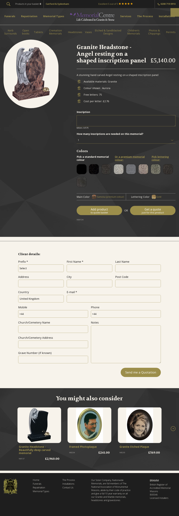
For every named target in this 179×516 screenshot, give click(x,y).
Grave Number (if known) (34, 353)
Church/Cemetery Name (34, 322)
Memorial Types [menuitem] (55, 16)
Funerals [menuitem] (10, 16)
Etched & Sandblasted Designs (108, 32)
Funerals (38, 484)
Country (23, 292)
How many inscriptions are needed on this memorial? (110, 134)
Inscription (83, 112)
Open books (25, 32)
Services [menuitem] (125, 16)
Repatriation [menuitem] (30, 16)
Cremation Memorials (55, 32)
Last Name (122, 262)
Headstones (75, 32)
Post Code (121, 277)
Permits (171, 32)
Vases (88, 32)
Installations (69, 484)
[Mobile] (53, 314)
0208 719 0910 (168, 3)
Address (23, 277)
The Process (69, 480)
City (69, 277)
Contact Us (68, 488)
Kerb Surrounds (10, 32)
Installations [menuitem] (165, 16)
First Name (74, 262)
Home (36, 480)
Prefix (22, 262)
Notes (95, 322)
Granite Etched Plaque (136, 447)
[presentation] (39, 371)
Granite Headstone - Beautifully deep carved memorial (37, 451)
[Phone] (126, 314)
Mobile (22, 307)
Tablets (38, 32)
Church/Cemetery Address (35, 338)
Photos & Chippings (154, 32)
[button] (173, 429)
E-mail (71, 292)
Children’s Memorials (133, 32)
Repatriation (39, 488)
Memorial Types (42, 492)
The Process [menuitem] (143, 16)
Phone (95, 307)
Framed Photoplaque (85, 447)
